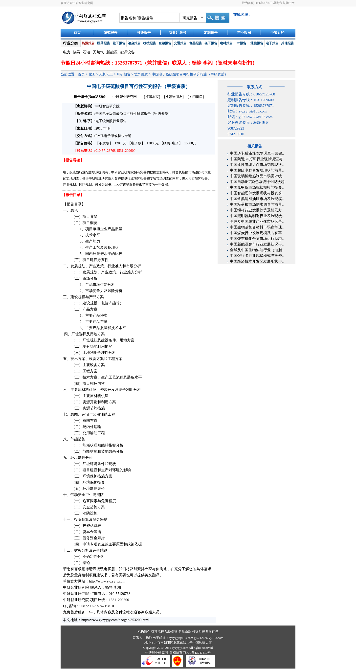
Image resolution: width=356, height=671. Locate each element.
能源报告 (88, 43)
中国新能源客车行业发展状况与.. (257, 244)
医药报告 (103, 43)
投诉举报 (198, 631)
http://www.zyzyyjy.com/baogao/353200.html (115, 620)
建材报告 (226, 43)
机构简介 (143, 631)
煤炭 (76, 52)
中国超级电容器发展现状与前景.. (257, 170)
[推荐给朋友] (174, 97)
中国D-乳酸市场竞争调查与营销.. (257, 153)
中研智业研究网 (125, 97)
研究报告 (110, 33)
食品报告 (195, 43)
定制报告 (211, 33)
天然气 (98, 52)
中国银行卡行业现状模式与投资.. (257, 256)
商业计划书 (177, 33)
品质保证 (171, 631)
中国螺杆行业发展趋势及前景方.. (257, 210)
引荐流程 (157, 631)
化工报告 (118, 43)
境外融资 (141, 74)
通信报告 (256, 43)
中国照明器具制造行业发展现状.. (257, 216)
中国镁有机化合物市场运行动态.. (257, 239)
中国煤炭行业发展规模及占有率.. (257, 233)
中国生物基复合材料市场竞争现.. (257, 227)
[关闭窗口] (196, 97)
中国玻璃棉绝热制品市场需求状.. (257, 176)
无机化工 (106, 74)
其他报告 (287, 43)
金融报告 (164, 43)
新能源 (111, 52)
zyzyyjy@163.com (181, 638)
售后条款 (184, 631)
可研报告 (144, 33)
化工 (92, 74)
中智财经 (277, 33)
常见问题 (212, 631)
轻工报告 (210, 43)
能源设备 (127, 52)
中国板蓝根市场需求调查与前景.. (257, 204)
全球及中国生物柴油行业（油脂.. (257, 250)
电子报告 (272, 43)
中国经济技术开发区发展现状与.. (257, 261)
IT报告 (241, 43)
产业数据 (244, 33)
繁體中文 (289, 3)
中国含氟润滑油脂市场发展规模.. (257, 199)
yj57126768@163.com (208, 638)
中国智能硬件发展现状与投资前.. (257, 193)
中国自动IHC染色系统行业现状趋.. (258, 182)
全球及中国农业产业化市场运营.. (257, 222)
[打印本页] (152, 97)
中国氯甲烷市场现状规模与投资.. (257, 187)
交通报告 (180, 43)
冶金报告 (134, 43)
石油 (86, 52)
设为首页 (248, 3)
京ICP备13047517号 (197, 652)
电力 (66, 52)
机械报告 (149, 43)
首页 (77, 33)
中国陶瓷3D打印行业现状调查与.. (257, 159)
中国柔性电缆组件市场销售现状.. (257, 165)
